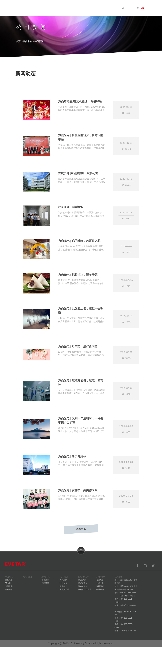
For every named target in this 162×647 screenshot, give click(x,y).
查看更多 (81, 529)
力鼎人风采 (64, 589)
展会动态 (45, 580)
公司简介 (100, 580)
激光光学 (8, 589)
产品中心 (35, 7)
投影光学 (8, 586)
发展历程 (100, 586)
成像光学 (8, 580)
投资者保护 (82, 583)
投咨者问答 (82, 586)
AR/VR (8, 583)
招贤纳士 (63, 586)
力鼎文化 (100, 583)
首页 (24, 7)
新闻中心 (27, 41)
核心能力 (49, 7)
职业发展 (63, 583)
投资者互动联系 (84, 589)
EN (142, 8)
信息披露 (82, 580)
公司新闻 (45, 583)
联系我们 (100, 589)
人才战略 (63, 580)
